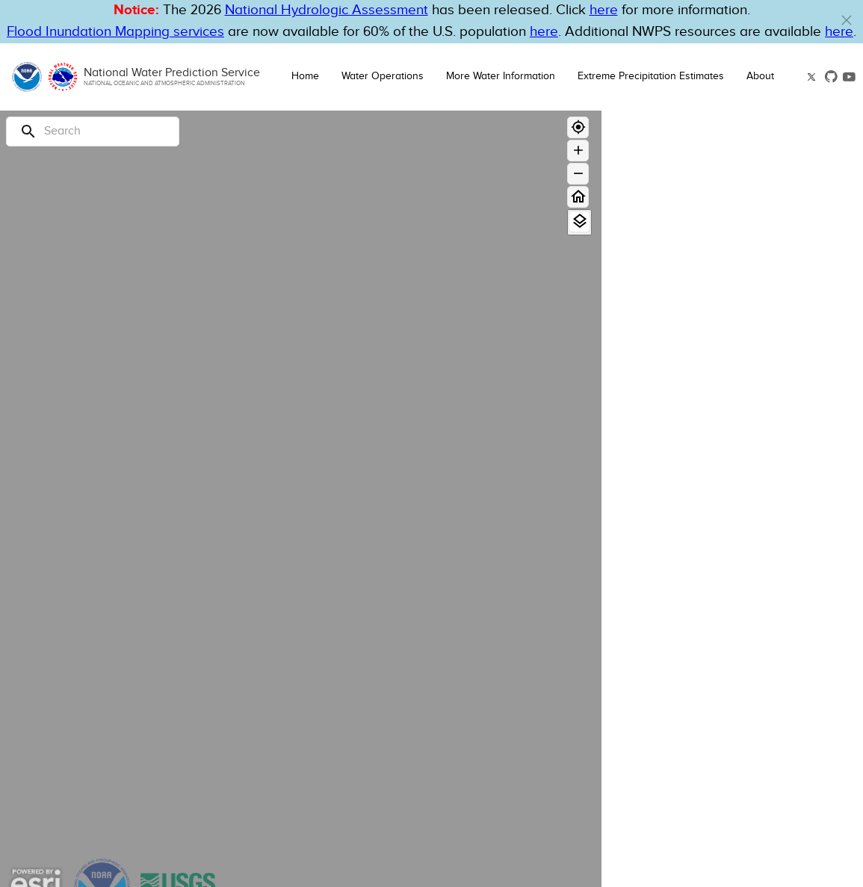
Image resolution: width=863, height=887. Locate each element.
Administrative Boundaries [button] (715, 855)
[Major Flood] (788, 336)
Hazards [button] (655, 579)
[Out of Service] (788, 477)
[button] (846, 20)
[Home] (578, 197)
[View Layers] (579, 221)
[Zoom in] (578, 150)
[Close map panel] (837, 129)
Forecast (826, 320)
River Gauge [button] (668, 249)
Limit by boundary (670, 511)
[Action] (788, 383)
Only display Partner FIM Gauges (709, 529)
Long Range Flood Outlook (686, 300)
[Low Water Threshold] (788, 446)
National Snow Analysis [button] (705, 803)
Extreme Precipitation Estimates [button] (651, 76)
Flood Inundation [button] (683, 752)
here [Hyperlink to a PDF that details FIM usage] (839, 31)
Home (305, 76)
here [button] (604, 10)
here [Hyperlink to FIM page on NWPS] (544, 31)
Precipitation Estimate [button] (699, 631)
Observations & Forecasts (684, 282)
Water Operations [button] (382, 76)
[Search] (92, 131)
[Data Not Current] (788, 461)
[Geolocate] (578, 127)
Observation (763, 320)
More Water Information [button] (500, 76)
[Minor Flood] (788, 367)
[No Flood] (788, 399)
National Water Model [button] (699, 700)
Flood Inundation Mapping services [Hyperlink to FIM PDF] (115, 31)
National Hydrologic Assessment (326, 10)
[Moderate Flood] (788, 351)
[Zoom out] (578, 174)
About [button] (760, 76)
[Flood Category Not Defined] (788, 422)
